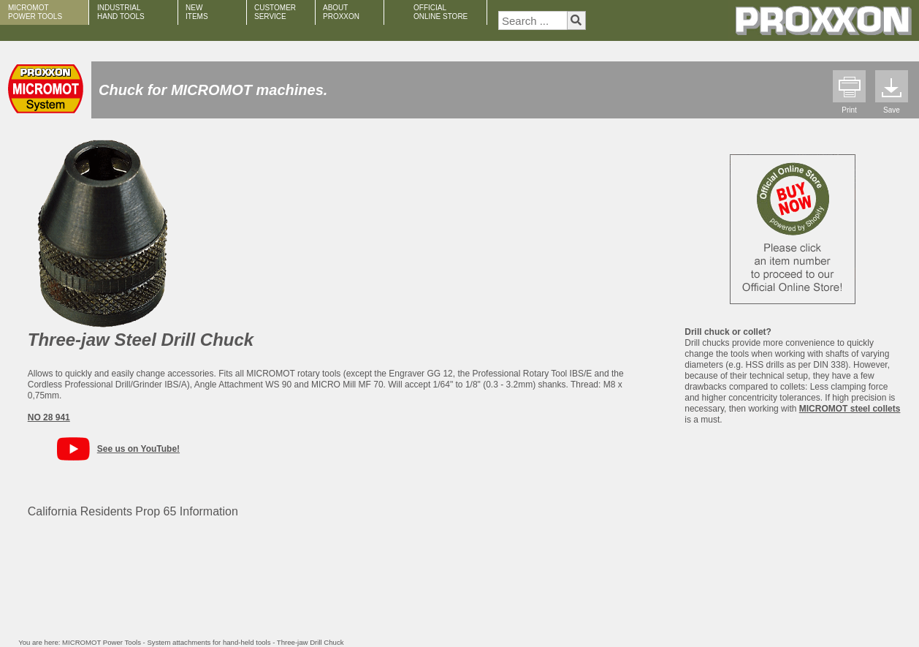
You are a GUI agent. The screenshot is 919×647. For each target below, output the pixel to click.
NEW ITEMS (197, 12)
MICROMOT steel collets (850, 409)
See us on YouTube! (138, 449)
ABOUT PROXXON (341, 12)
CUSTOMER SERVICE (275, 12)
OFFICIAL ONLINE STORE (440, 12)
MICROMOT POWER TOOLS (35, 12)
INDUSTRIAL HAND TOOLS (121, 12)
